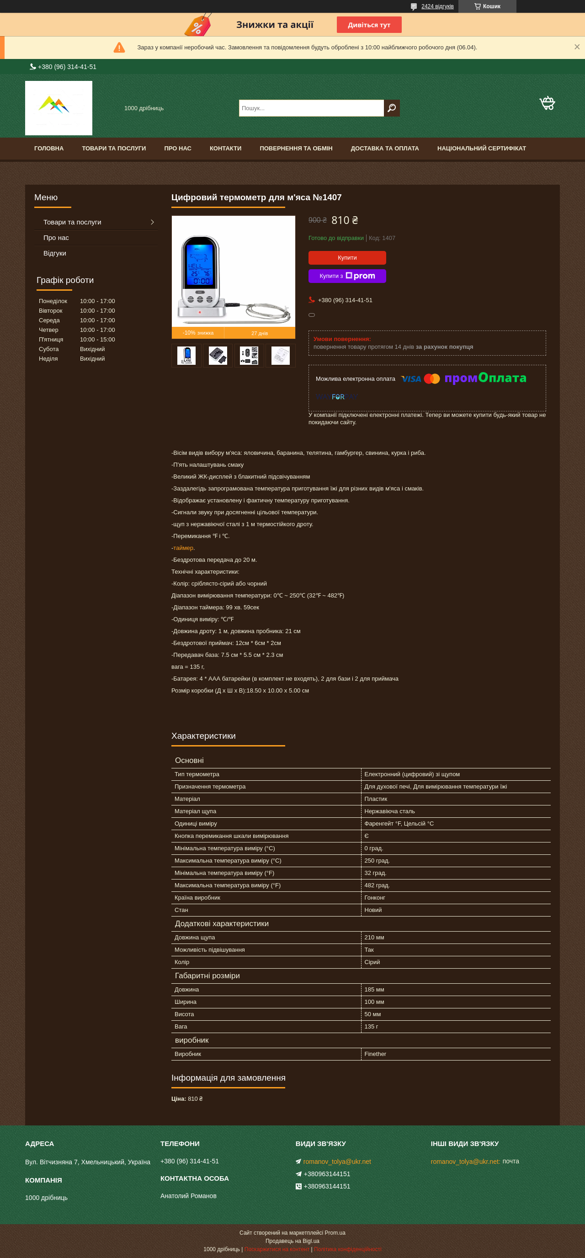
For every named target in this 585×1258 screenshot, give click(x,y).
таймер (183, 547)
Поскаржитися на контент (277, 1249)
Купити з (347, 276)
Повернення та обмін (296, 148)
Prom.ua (335, 1233)
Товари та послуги (114, 148)
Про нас (177, 148)
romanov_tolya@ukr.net (337, 1161)
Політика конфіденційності (348, 1249)
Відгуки (54, 253)
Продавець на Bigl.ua (292, 1241)
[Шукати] (392, 108)
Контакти (226, 148)
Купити (347, 257)
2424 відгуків (437, 6)
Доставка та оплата (385, 148)
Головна (49, 148)
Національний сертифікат (481, 148)
